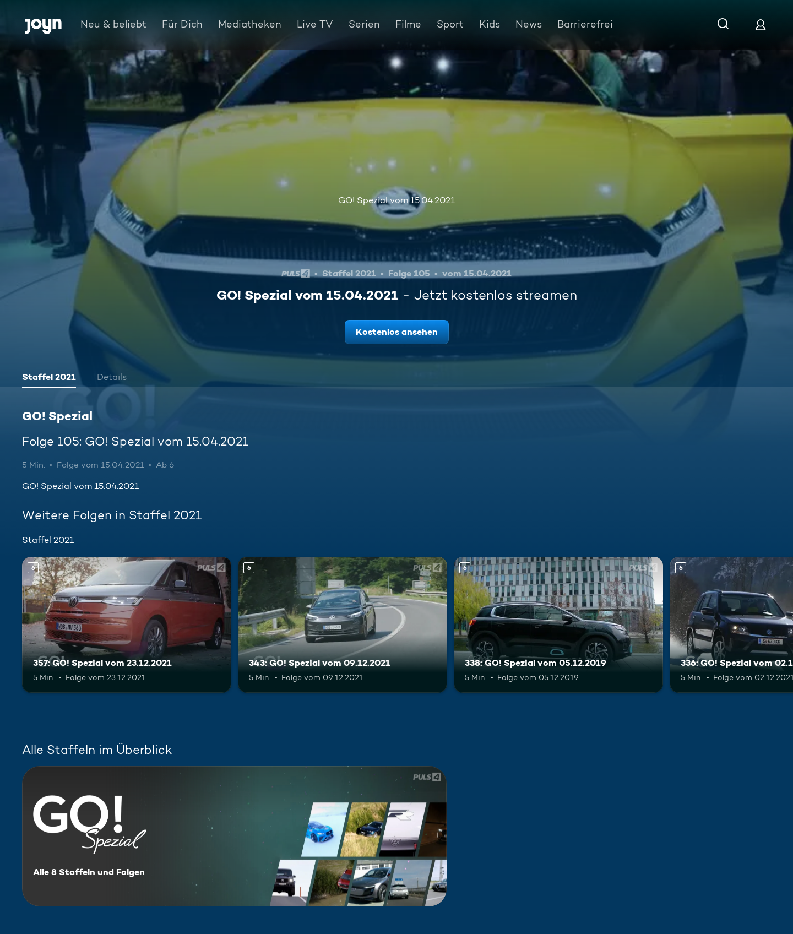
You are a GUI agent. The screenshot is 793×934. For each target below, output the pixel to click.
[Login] (760, 24)
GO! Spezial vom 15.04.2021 (396, 200)
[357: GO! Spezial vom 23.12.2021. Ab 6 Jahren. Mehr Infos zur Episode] (126, 625)
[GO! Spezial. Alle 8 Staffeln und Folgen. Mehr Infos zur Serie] (234, 836)
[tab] (49, 378)
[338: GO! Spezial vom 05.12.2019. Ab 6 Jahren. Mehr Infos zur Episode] (558, 625)
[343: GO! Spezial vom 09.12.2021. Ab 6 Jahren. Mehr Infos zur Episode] (342, 625)
